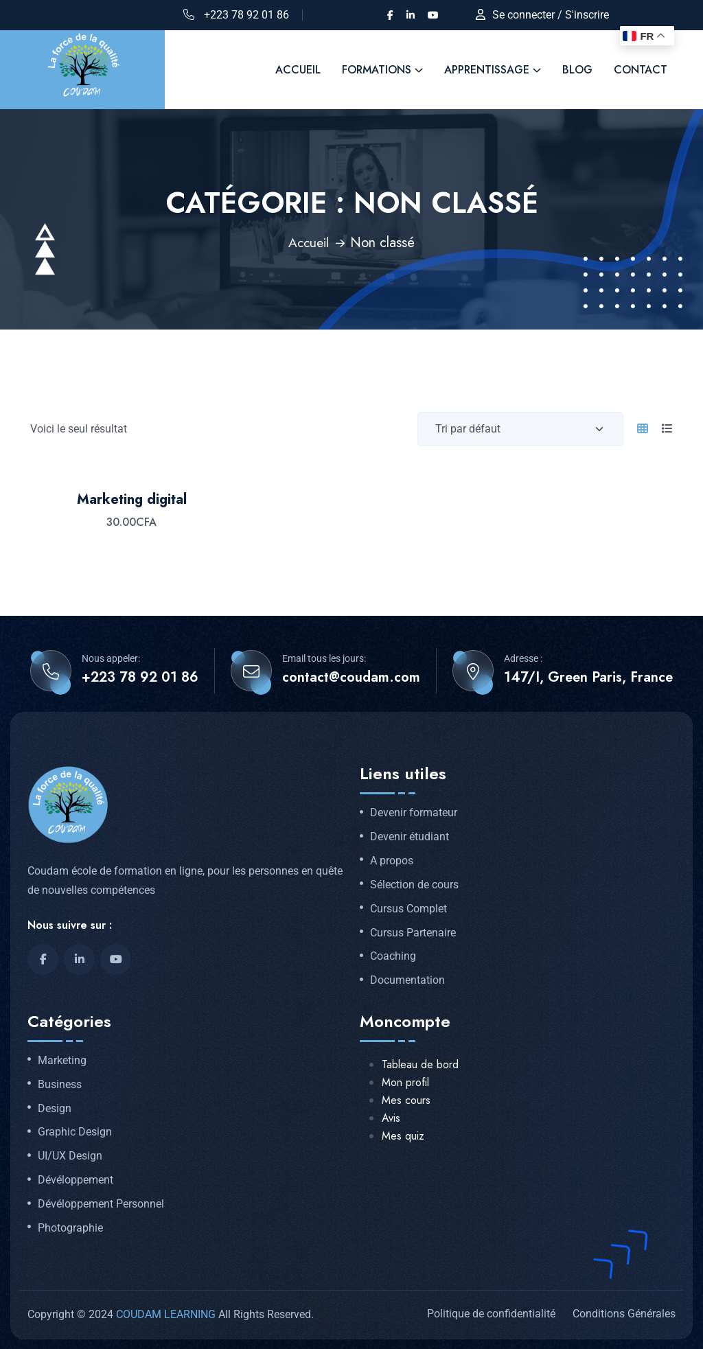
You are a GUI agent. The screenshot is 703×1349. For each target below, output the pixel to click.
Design (54, 1108)
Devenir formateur (413, 812)
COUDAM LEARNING (166, 1313)
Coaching (393, 955)
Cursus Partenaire (413, 932)
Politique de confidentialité (491, 1312)
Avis (391, 1117)
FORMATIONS (376, 70)
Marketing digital (132, 499)
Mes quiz (403, 1135)
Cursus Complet (408, 908)
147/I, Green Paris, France (588, 677)
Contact (640, 70)
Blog (577, 70)
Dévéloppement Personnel (101, 1203)
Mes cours (406, 1099)
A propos (391, 860)
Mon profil (405, 1081)
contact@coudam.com (351, 677)
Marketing (62, 1060)
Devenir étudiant (409, 836)
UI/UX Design (70, 1155)
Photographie (70, 1227)
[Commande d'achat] (520, 428)
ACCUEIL (298, 70)
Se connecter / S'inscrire (550, 14)
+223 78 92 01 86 (246, 14)
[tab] (642, 428)
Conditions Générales (624, 1312)
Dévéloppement (75, 1179)
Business (60, 1084)
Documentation (407, 979)
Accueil (308, 242)
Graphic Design (75, 1131)
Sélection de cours (414, 884)
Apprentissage (486, 70)
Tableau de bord (420, 1064)
